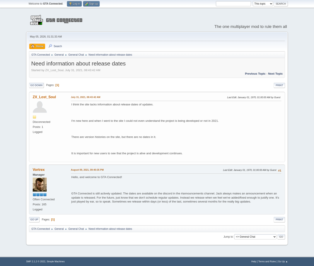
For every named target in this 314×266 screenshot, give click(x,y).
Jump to (228, 236)
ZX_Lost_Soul (44, 97)
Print (279, 85)
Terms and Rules (267, 261)
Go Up (34, 219)
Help (253, 261)
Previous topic (255, 73)
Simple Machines (56, 261)
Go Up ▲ (283, 261)
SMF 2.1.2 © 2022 (35, 261)
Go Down (36, 85)
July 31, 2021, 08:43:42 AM (85, 97)
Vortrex (39, 170)
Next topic (275, 73)
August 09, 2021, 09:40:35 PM (87, 169)
